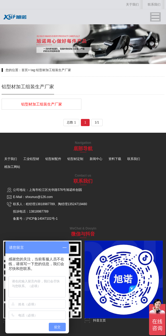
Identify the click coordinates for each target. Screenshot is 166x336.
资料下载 (114, 159)
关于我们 (132, 4)
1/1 (97, 122)
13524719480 (77, 204)
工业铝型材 (31, 159)
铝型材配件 (53, 159)
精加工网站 (12, 167)
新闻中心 (96, 159)
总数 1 (71, 122)
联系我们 (154, 4)
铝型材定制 (75, 159)
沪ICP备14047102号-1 (42, 218)
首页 (24, 70)
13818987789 (45, 204)
